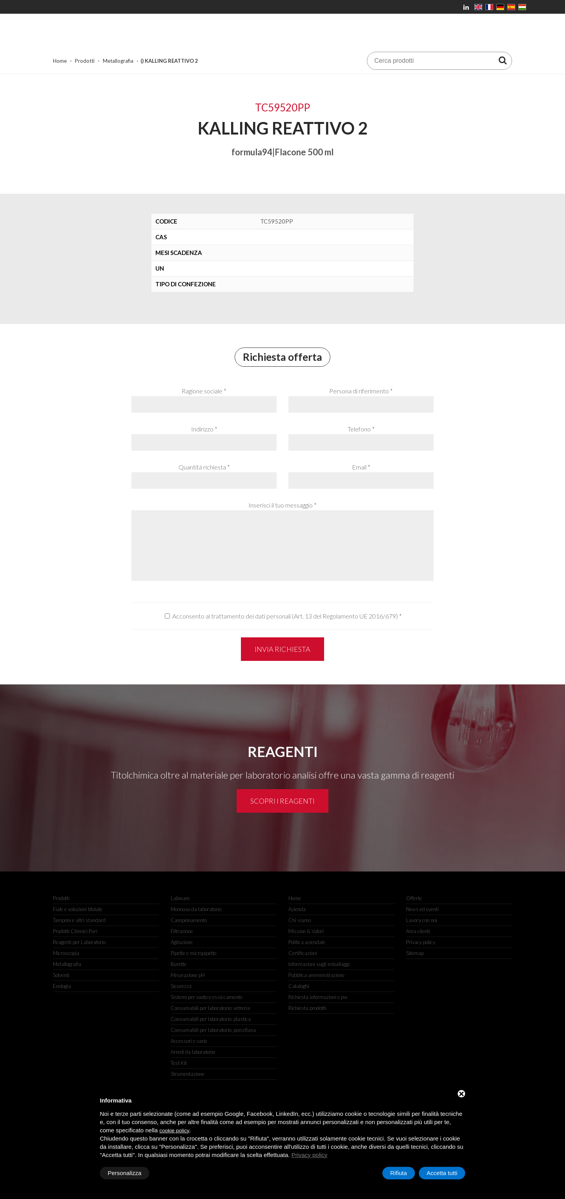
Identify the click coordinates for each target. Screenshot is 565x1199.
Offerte (414, 898)
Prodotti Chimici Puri (75, 931)
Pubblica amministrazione (316, 975)
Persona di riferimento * (361, 391)
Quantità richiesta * (204, 467)
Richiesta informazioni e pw (318, 997)
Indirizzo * (204, 429)
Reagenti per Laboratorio (79, 942)
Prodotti (85, 61)
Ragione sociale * (204, 391)
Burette (178, 964)
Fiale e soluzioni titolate (77, 909)
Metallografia (118, 61)
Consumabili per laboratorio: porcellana (213, 1030)
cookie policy (174, 1131)
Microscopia (66, 953)
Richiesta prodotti (307, 1008)
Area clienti (418, 931)
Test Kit (179, 1063)
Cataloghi (298, 986)
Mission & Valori (306, 931)
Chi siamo (299, 920)
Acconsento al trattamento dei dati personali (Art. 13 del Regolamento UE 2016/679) (285, 616)
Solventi (61, 975)
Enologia (62, 986)
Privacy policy (310, 1155)
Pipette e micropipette (194, 953)
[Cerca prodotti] (503, 60)
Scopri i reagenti (282, 801)
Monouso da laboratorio (196, 909)
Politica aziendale (306, 942)
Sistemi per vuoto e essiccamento (206, 997)
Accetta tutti (441, 1173)
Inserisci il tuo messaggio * (282, 505)
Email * (361, 467)
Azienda (297, 909)
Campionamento (189, 920)
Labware (180, 898)
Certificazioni (302, 953)
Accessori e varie (189, 1041)
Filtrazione (182, 931)
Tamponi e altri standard (79, 920)
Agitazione (182, 942)
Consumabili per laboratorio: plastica (211, 1019)
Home (60, 61)
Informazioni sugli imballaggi (319, 964)
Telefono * (361, 429)
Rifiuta (398, 1173)
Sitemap (415, 953)
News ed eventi (422, 909)
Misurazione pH (188, 975)
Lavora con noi (421, 920)
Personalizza (125, 1173)
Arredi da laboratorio (193, 1052)
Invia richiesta (282, 649)
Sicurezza (181, 986)
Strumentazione (187, 1074)
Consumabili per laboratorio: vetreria (210, 1008)
